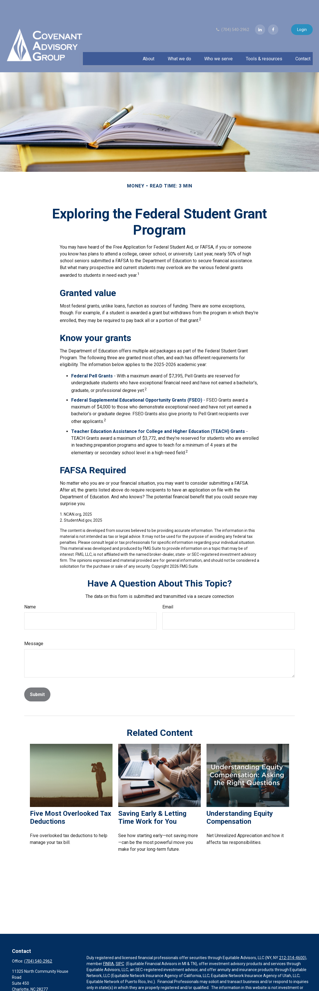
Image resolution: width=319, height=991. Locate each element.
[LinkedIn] (260, 12)
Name (30, 589)
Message (33, 626)
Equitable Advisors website (111, 982)
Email (167, 589)
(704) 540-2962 (232, 12)
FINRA (108, 946)
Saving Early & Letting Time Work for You (152, 800)
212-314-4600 (292, 940)
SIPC (120, 946)
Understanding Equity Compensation (239, 800)
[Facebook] (273, 12)
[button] (148, 41)
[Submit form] (37, 677)
